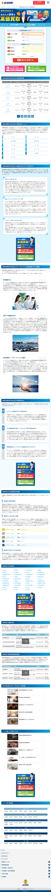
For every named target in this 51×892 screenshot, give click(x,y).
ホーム (3, 850)
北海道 (6, 811)
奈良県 (25, 830)
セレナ (22, 541)
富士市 (28, 587)
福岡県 (6, 843)
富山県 (11, 822)
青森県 (11, 811)
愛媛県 (39, 836)
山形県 (30, 811)
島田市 (28, 578)
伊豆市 (16, 570)
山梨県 (25, 822)
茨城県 (6, 817)
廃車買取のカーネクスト (28, 889)
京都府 (11, 830)
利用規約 (18, 56)
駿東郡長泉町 (6, 583)
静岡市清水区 (6, 578)
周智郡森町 (5, 581)
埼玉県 (20, 817)
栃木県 (11, 817)
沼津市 (28, 583)
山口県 (25, 836)
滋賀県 (6, 830)
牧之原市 (5, 589)
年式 (12, 37)
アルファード (23, 529)
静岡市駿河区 (18, 578)
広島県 (20, 836)
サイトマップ (5, 859)
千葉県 (25, 817)
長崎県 (15, 843)
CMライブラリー (5, 853)
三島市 (16, 589)
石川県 (15, 822)
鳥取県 (6, 836)
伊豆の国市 (29, 570)
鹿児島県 (35, 843)
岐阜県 (34, 822)
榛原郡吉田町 (6, 585)
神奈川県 (35, 817)
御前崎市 (17, 572)
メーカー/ (14, 34)
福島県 (34, 811)
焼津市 (28, 589)
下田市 (39, 578)
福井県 (20, 822)
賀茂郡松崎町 (30, 574)
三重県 (11, 824)
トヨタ (12, 529)
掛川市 (28, 572)
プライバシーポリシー (25, 56)
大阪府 (15, 830)
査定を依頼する (25, 60)
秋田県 (25, 811)
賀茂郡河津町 (41, 572)
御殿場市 (29, 576)
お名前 (12, 47)
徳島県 (30, 836)
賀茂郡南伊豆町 (42, 574)
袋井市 (4, 587)
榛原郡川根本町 (42, 583)
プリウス (22, 537)
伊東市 (39, 570)
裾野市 (16, 581)
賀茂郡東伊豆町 (18, 574)
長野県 (30, 822)
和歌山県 (31, 830)
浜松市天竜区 (30, 585)
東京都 (30, 817)
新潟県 (6, 822)
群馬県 (15, 817)
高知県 (6, 837)
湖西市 (16, 576)
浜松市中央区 (18, 585)
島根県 (11, 836)
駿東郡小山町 (30, 581)
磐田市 (4, 572)
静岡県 (39, 822)
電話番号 (13, 51)
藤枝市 (16, 587)
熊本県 (20, 843)
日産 (12, 541)
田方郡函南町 (18, 583)
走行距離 (13, 40)
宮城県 (20, 811)
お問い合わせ (5, 856)
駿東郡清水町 (41, 581)
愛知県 (6, 824)
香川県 (34, 836)
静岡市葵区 (40, 576)
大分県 (25, 843)
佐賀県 (11, 843)
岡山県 (15, 836)
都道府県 (13, 54)
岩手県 (15, 811)
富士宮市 (40, 587)
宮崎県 (30, 843)
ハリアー (22, 533)
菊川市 (4, 576)
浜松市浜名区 (41, 585)
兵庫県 (20, 830)
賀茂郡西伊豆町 (6, 574)
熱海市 (4, 570)
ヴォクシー (23, 545)
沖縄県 (40, 843)
